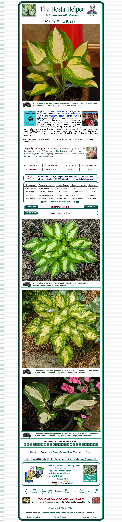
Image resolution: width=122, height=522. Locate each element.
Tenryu (40, 120)
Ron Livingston (57, 112)
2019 (75, 116)
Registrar (65, 114)
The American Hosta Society (57, 116)
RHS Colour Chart (66, 122)
